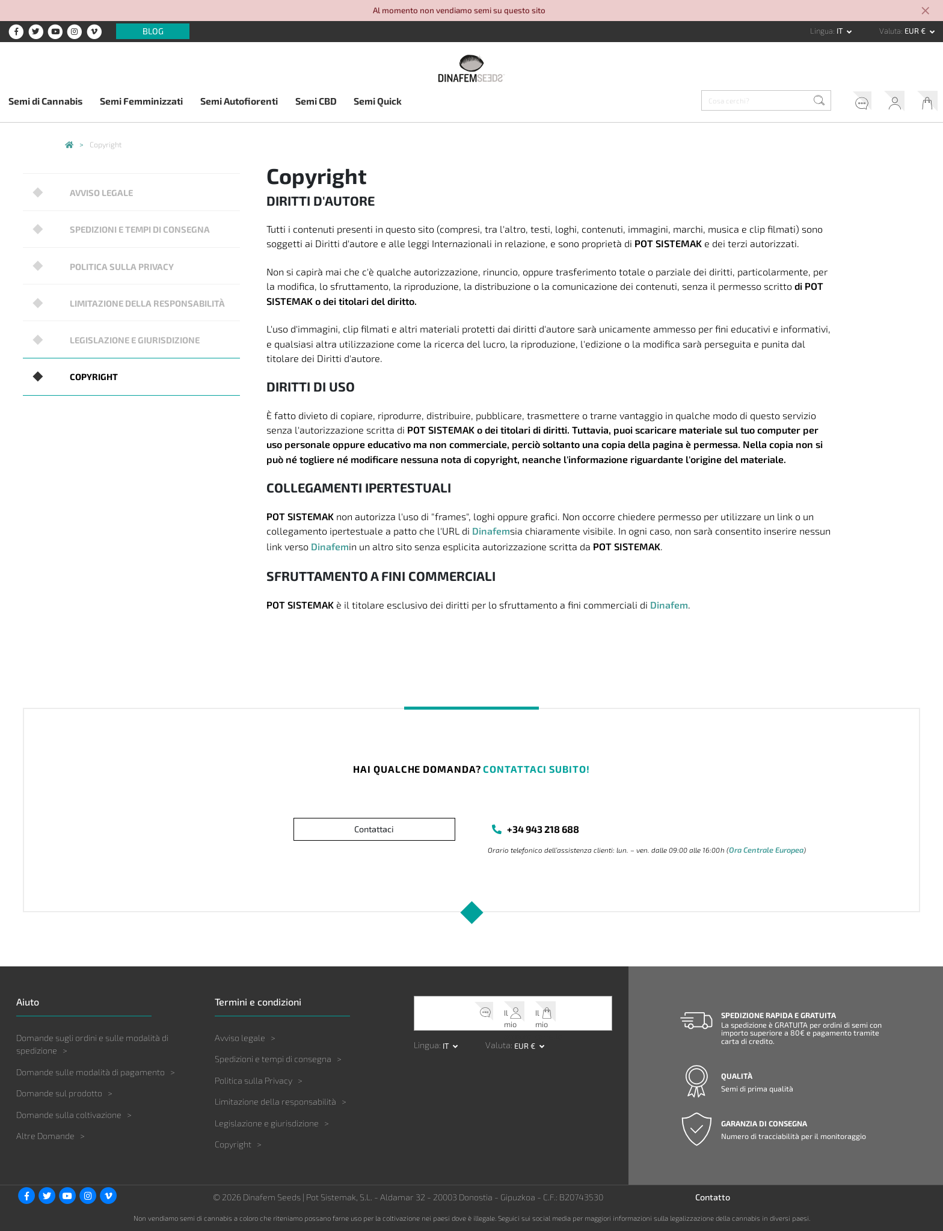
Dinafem (491, 530)
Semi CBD (316, 100)
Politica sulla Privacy (113, 258)
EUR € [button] (916, 30)
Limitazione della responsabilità (137, 292)
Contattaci (374, 829)
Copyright (87, 359)
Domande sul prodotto (59, 1093)
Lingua (821, 30)
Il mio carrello (924, 102)
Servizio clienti (845, 102)
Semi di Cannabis (45, 100)
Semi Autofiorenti (239, 100)
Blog (153, 31)
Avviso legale (96, 190)
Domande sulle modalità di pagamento (90, 1072)
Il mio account (884, 102)
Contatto (712, 1198)
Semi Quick (378, 100)
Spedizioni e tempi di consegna (131, 225)
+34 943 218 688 (543, 829)
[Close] (926, 11)
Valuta (890, 30)
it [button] (841, 30)
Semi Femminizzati (141, 100)
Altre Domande (45, 1136)
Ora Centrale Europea (764, 850)
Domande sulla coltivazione (68, 1115)
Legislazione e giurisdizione (126, 326)
